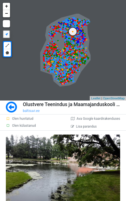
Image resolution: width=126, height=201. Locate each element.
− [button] (6, 13)
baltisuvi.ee (31, 111)
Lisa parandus (84, 126)
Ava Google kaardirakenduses (95, 119)
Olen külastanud (21, 126)
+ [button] (6, 6)
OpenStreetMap (114, 98)
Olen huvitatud (19, 119)
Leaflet (95, 98)
